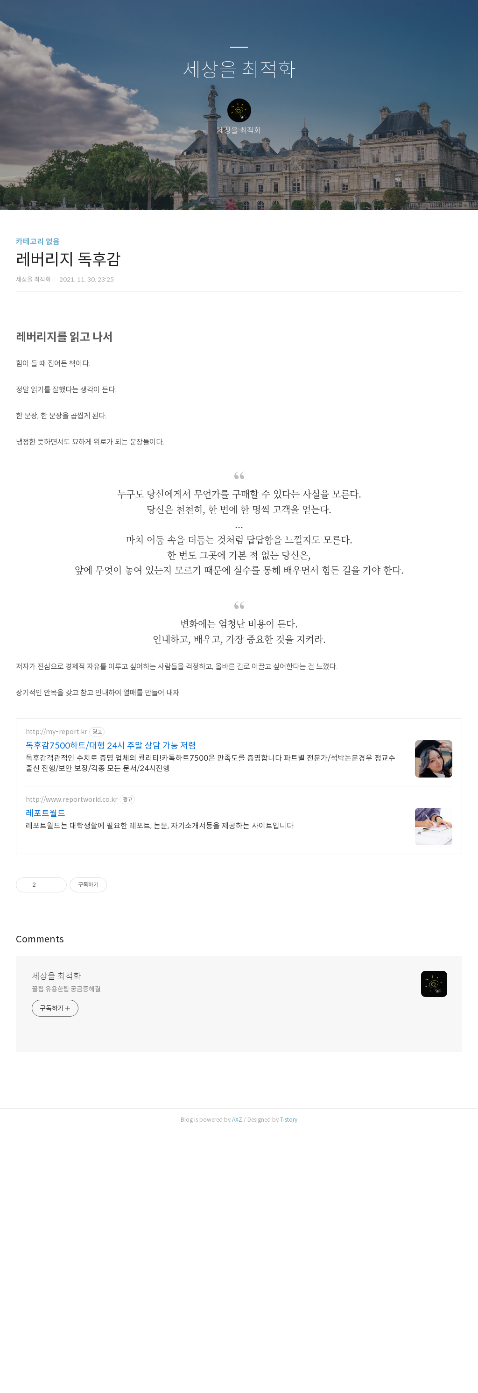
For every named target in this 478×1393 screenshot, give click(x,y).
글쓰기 (191, 191)
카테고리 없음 (38, 242)
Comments (40, 1201)
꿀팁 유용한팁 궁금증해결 (66, 1250)
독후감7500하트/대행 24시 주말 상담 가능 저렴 (111, 1007)
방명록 (222, 191)
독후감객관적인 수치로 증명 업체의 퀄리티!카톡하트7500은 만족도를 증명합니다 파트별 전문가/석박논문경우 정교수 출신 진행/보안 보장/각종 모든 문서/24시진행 (210, 1025)
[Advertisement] (239, 371)
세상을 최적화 (239, 70)
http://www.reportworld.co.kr (72, 1061)
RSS (254, 191)
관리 (286, 191)
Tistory (288, 1381)
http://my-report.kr (56, 993)
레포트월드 (45, 1075)
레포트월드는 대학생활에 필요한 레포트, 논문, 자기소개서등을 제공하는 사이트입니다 (160, 1087)
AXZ (237, 1381)
